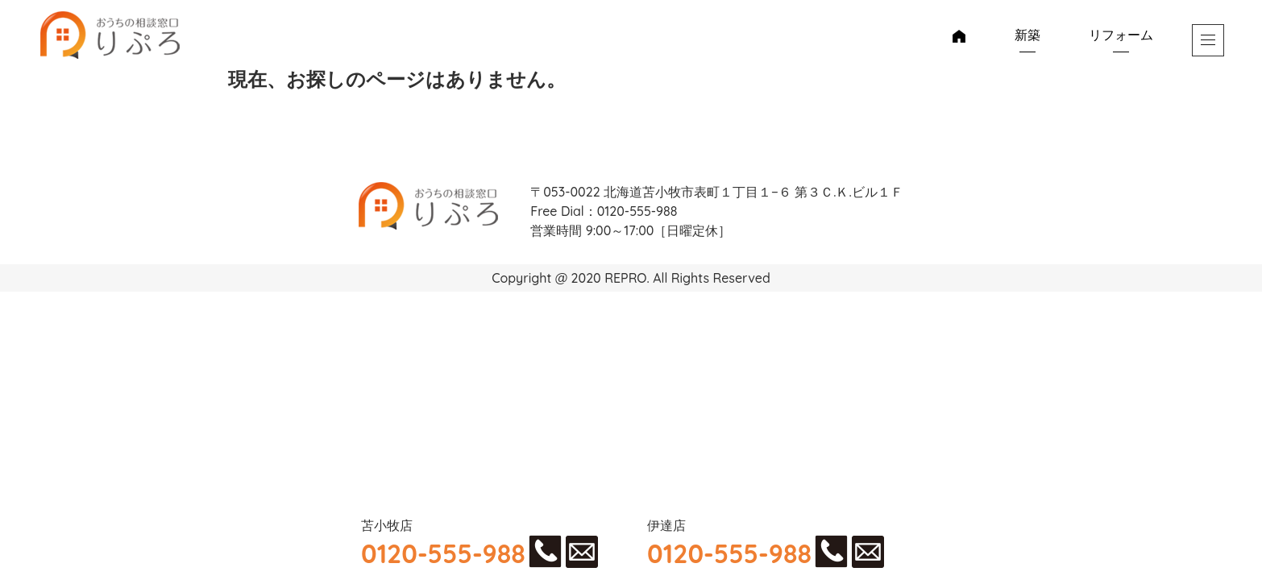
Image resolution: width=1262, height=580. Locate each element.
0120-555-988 (443, 553)
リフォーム (1121, 35)
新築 (1027, 35)
